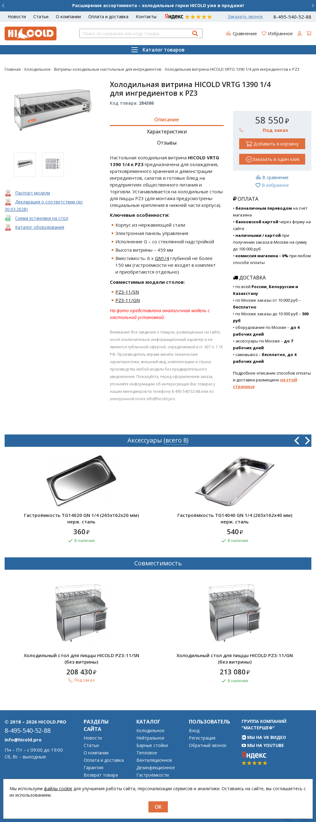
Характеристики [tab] (167, 131)
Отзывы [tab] (167, 142)
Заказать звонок (245, 17)
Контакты (146, 16)
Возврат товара (101, 775)
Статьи (40, 16)
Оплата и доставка (108, 16)
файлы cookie (58, 788)
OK (158, 806)
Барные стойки (152, 745)
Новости (17, 16)
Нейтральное (150, 738)
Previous (296, 440)
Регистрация (202, 738)
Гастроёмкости (152, 775)
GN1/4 (162, 258)
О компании (68, 16)
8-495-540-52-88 (292, 17)
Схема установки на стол (41, 218)
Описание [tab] (166, 119)
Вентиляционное (154, 760)
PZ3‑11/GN (127, 300)
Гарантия (93, 767)
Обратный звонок (208, 745)
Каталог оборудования (39, 227)
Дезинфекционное (155, 767)
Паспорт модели (32, 193)
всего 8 (176, 440)
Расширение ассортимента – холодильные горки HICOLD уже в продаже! (158, 5)
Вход (194, 730)
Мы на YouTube (263, 745)
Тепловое (146, 753)
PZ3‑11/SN (127, 292)
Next (307, 440)
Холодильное (150, 730)
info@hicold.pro (23, 739)
